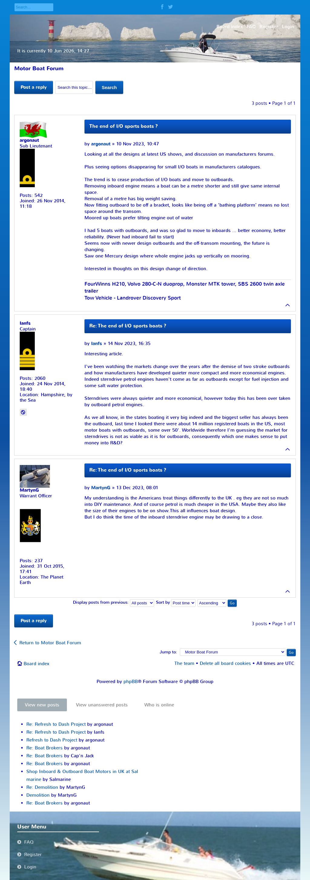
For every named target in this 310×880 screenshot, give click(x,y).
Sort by (176, 602)
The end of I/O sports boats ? (123, 126)
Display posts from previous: (113, 602)
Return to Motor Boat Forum (50, 643)
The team (184, 663)
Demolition (38, 795)
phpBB (131, 682)
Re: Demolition (42, 787)
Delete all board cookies (225, 663)
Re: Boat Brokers (44, 748)
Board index (36, 664)
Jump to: (168, 652)
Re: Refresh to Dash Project (56, 724)
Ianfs (96, 343)
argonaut (100, 144)
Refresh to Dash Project (51, 740)
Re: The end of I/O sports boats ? (127, 326)
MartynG (100, 488)
